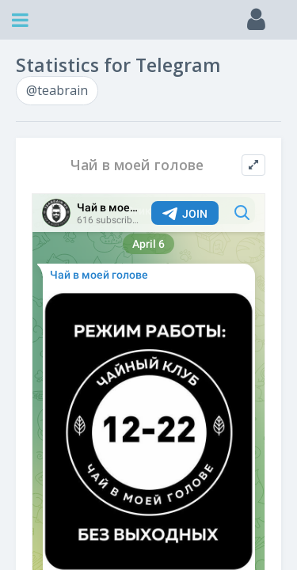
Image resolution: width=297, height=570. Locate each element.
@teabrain (57, 90)
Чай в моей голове (137, 165)
